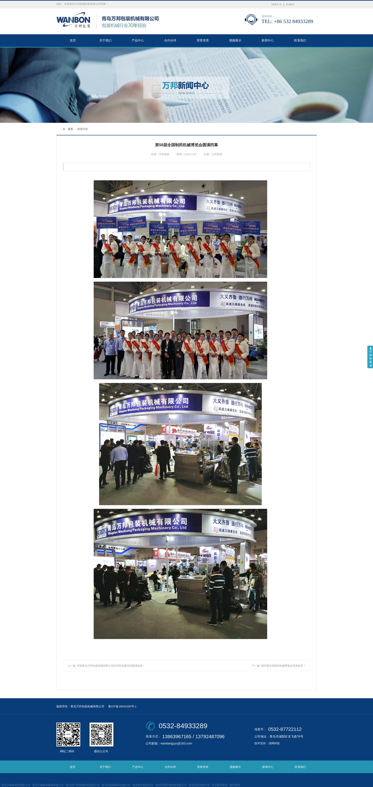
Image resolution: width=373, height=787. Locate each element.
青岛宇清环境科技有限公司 (171, 785)
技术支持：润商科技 (267, 743)
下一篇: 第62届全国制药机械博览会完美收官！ (279, 665)
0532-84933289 (183, 726)
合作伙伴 (170, 40)
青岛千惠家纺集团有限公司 (48, 785)
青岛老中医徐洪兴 (143, 785)
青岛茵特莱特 (219, 785)
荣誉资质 (203, 40)
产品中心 (138, 40)
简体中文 (276, 4)
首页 (73, 40)
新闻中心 (268, 40)
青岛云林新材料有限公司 (16, 785)
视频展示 (235, 40)
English (290, 4)
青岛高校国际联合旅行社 (116, 785)
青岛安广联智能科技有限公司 (83, 785)
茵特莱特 (235, 785)
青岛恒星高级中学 (199, 785)
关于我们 (105, 40)
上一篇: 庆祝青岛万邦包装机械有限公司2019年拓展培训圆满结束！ (106, 665)
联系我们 (300, 40)
